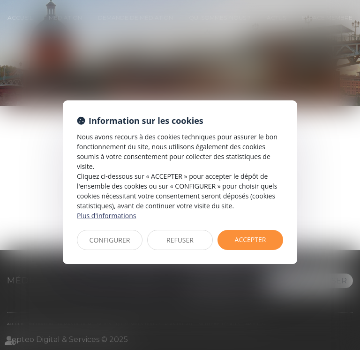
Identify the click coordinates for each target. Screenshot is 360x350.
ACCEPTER (250, 239)
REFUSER (180, 240)
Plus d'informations (106, 215)
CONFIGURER (110, 240)
